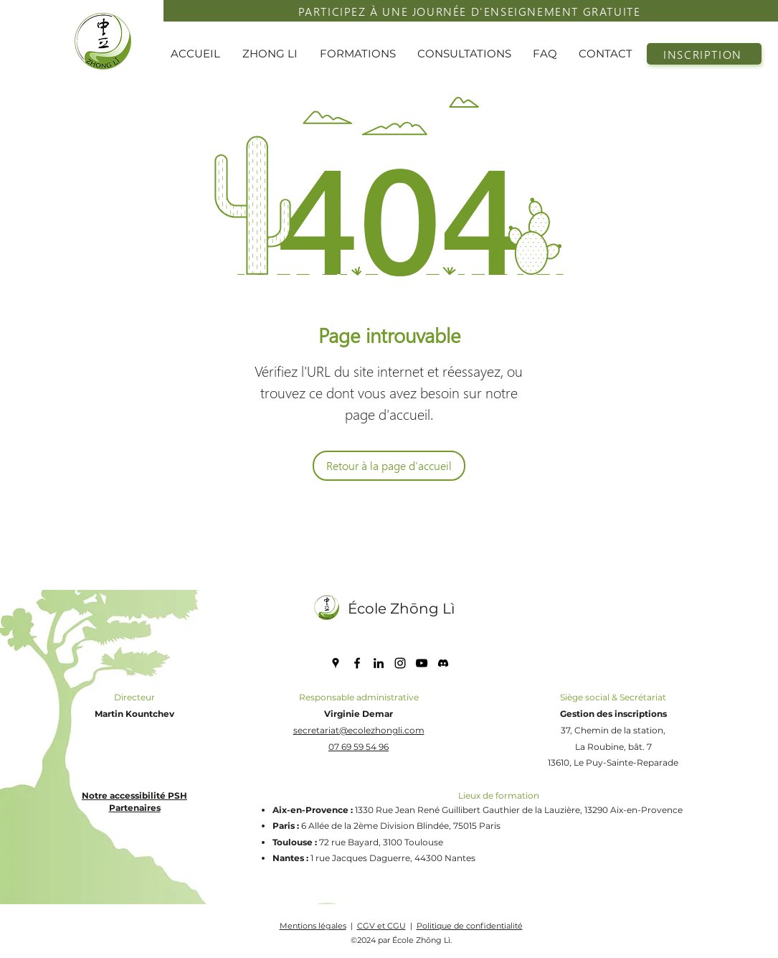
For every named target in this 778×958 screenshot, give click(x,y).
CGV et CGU (381, 926)
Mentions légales (313, 926)
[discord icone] (443, 663)
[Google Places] (335, 663)
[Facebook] (357, 663)
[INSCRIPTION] (704, 54)
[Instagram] (400, 663)
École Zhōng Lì (401, 608)
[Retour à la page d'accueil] (389, 466)
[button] (274, 54)
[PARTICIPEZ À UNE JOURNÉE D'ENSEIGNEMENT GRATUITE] (470, 11)
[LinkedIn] (378, 663)
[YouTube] (421, 663)
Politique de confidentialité (470, 926)
